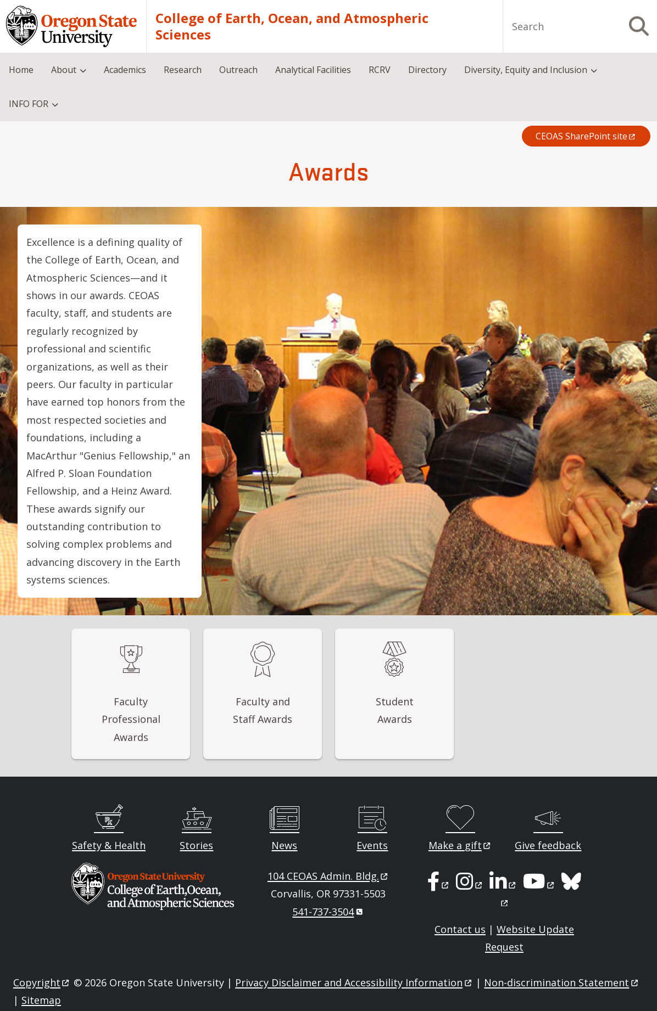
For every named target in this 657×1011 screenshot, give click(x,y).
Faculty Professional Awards (131, 719)
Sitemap (41, 1000)
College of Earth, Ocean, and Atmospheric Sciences (291, 26)
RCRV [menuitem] (380, 70)
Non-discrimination (561, 982)
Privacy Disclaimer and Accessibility (354, 982)
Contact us (460, 929)
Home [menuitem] (21, 70)
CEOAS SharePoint (586, 136)
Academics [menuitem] (125, 70)
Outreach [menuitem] (238, 70)
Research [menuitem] (183, 70)
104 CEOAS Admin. (328, 876)
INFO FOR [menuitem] (28, 104)
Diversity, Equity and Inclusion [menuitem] (525, 70)
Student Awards (395, 710)
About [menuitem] (63, 70)
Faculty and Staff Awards (262, 710)
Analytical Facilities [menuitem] (313, 70)
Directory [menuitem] (427, 70)
